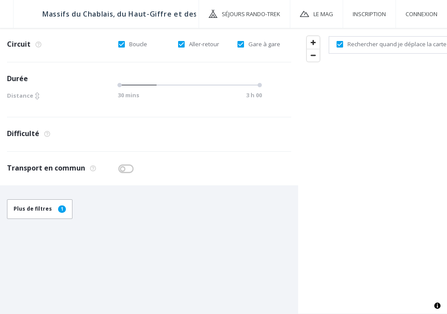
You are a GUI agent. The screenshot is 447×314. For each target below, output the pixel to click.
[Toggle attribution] (437, 305)
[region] (372, 170)
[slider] (121, 85)
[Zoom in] (313, 42)
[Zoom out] (313, 55)
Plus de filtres (40, 208)
